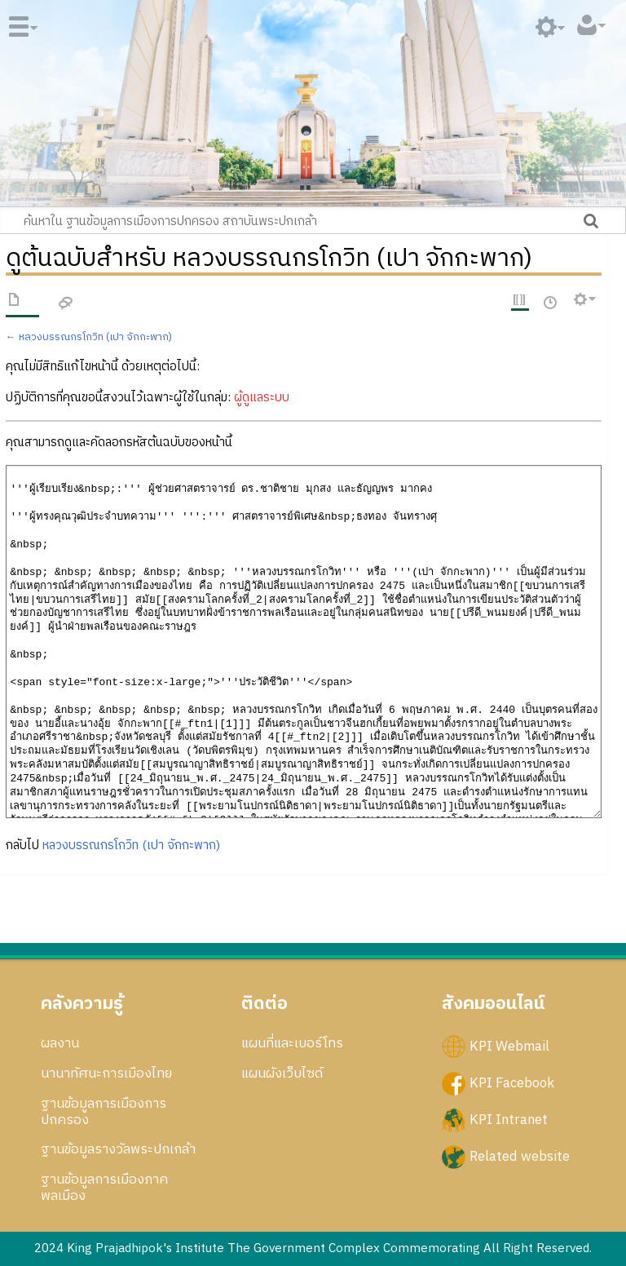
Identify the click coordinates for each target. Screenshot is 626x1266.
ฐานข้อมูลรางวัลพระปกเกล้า (118, 1149)
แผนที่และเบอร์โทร (292, 1043)
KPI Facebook (512, 1083)
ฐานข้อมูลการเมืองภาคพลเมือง (104, 1187)
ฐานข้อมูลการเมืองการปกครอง (103, 1111)
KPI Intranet (509, 1120)
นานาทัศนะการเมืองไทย (106, 1073)
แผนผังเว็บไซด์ (282, 1073)
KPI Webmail (509, 1045)
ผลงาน (60, 1043)
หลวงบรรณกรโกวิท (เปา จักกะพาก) (95, 337)
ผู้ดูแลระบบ (261, 397)
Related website (520, 1156)
